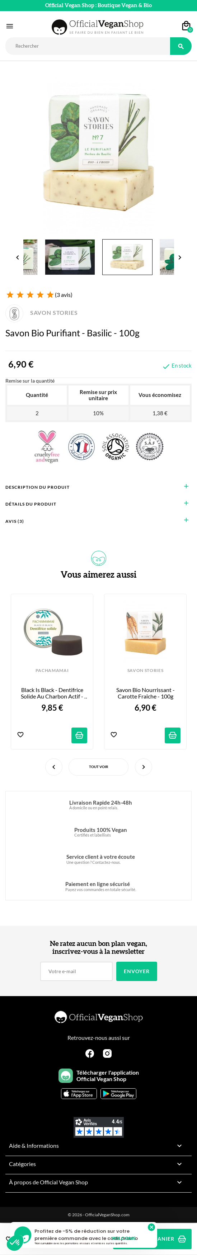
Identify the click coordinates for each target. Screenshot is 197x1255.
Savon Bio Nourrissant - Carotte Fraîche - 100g (146, 693)
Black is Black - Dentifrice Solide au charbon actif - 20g (52, 693)
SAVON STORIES (41, 312)
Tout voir (98, 766)
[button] (15, 1242)
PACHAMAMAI (52, 670)
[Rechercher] (87, 46)
